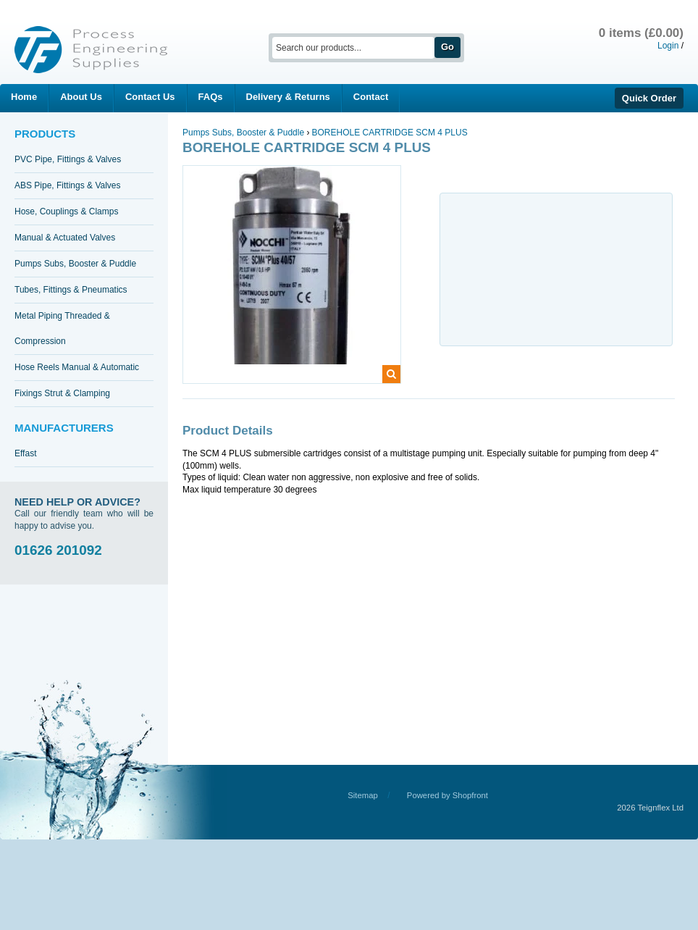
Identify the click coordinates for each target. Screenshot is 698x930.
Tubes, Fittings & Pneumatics (70, 290)
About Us (81, 96)
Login (667, 46)
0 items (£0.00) (641, 33)
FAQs (210, 96)
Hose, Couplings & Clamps (66, 211)
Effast (25, 453)
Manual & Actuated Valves (64, 237)
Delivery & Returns (288, 96)
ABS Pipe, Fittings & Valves (67, 185)
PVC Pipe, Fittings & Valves (67, 159)
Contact (370, 96)
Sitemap (363, 795)
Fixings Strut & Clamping (62, 393)
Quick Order (649, 98)
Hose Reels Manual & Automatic (76, 367)
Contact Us (150, 96)
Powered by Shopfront (447, 795)
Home (24, 96)
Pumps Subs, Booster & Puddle (75, 264)
